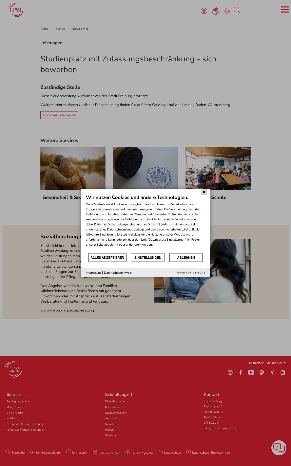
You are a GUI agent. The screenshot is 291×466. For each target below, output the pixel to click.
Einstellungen (147, 257)
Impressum (93, 272)
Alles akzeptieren (107, 257)
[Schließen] (204, 192)
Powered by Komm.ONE (190, 273)
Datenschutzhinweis (118, 272)
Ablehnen (186, 257)
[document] (145, 223)
